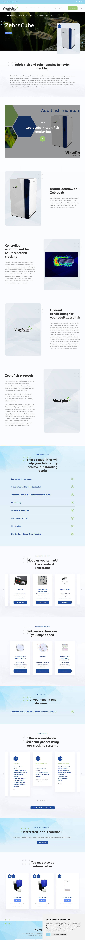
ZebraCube (48, 15)
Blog (55, 8)
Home (27, 8)
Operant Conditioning (34, 15)
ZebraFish (20, 15)
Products (34, 8)
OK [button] (48, 934)
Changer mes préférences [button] (59, 934)
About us (40, 8)
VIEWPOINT (10, 15)
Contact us (73, 8)
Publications (48, 8)
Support (59, 8)
